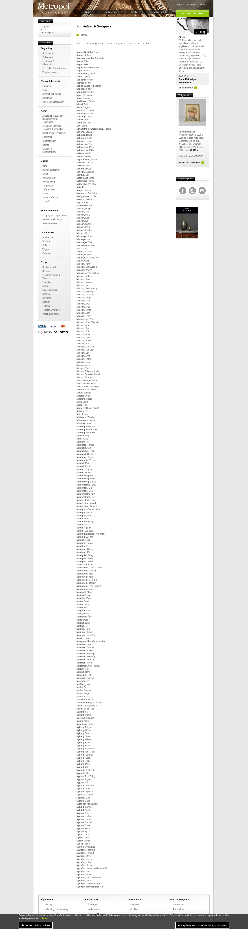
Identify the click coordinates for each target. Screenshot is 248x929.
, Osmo (83, 715)
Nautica (46, 294)
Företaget (92, 904)
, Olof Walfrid (86, 267)
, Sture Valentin (87, 322)
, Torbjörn (85, 417)
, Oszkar (83, 70)
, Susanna (84, 794)
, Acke (84, 577)
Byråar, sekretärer (51, 170)
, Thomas (86, 460)
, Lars (83, 610)
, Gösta (84, 399)
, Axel (83, 304)
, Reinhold (85, 678)
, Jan (83, 83)
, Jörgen (84, 297)
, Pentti (84, 116)
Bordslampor (48, 53)
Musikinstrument (50, 290)
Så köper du (111, 12)
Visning (48, 904)
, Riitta (85, 150)
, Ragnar (84, 727)
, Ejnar (85, 178)
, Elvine (84, 592)
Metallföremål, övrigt (52, 219)
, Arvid (83, 356)
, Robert (83, 55)
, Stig (82, 435)
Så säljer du (135, 12)
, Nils (86, 377)
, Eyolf (87, 67)
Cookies (134, 909)
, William (84, 537)
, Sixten (84, 865)
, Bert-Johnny (86, 288)
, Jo (83, 239)
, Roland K (85, 276)
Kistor (45, 174)
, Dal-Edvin (85, 432)
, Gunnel (84, 822)
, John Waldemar (89, 877)
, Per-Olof (85, 350)
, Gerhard (86, 580)
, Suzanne (85, 172)
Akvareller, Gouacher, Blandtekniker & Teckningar (52, 119)
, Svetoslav (89, 702)
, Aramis (82, 202)
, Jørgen (83, 107)
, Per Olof (86, 184)
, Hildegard (85, 426)
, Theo (84, 242)
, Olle (83, 448)
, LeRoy (84, 141)
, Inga (83, 595)
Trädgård (46, 201)
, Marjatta (85, 718)
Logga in (202, 4)
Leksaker (46, 282)
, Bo (81, 687)
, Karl (83, 552)
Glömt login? (47, 32)
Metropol (54, 8)
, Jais (82, 211)
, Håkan (83, 739)
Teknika (46, 306)
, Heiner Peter (87, 429)
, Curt (90, 887)
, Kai (82, 221)
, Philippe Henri (86, 705)
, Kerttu (85, 724)
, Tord (82, 782)
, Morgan (84, 632)
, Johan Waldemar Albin (92, 868)
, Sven (84, 561)
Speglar (46, 302)
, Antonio (83, 98)
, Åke (84, 616)
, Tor (82, 626)
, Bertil (82, 601)
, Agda (90, 58)
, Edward (86, 101)
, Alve (85, 494)
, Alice (82, 524)
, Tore (83, 368)
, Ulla (84, 488)
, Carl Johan (87, 193)
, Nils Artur (85, 319)
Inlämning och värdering (56, 909)
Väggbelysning (49, 72)
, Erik (82, 331)
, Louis (82, 402)
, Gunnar (84, 162)
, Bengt (86, 478)
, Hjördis (83, 527)
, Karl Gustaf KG (87, 257)
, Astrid (86, 503)
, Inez (83, 285)
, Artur (83, 334)
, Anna (84, 512)
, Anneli (88, 374)
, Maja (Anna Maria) (90, 641)
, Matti (82, 721)
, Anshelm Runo (88, 273)
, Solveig (85, 653)
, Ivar (83, 122)
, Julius (82, 439)
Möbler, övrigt (48, 181)
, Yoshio (85, 80)
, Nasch (88, 52)
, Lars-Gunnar (88, 586)
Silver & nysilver (50, 223)
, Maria (86, 159)
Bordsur (46, 241)
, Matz (83, 463)
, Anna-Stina (86, 389)
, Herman (83, 190)
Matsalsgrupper (49, 178)
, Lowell (83, 168)
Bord (44, 166)
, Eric (82, 343)
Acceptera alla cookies (35, 925)
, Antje (83, 307)
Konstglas (47, 98)
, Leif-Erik (85, 770)
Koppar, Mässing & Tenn (54, 215)
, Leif (82, 218)
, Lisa (81, 187)
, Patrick (84, 113)
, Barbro (84, 328)
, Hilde (83, 761)
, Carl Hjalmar (88, 666)
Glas (44, 90)
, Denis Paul (85, 709)
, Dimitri (83, 76)
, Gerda (84, 543)
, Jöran (83, 736)
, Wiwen (84, 270)
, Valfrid (83, 153)
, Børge (83, 840)
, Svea (83, 825)
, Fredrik (84, 230)
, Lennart (84, 294)
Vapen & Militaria (50, 314)
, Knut (83, 629)
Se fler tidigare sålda (189, 162)
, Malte (85, 748)
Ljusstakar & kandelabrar (54, 68)
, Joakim (85, 650)
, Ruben (83, 254)
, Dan (82, 767)
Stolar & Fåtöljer (50, 197)
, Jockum (86, 583)
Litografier (47, 137)
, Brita (82, 61)
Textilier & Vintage (51, 310)
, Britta (84, 138)
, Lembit (85, 420)
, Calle (83, 801)
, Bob (85, 245)
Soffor (45, 193)
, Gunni (83, 472)
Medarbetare (94, 909)
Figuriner (46, 86)
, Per (84, 205)
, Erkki (83, 798)
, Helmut (84, 199)
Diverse (46, 271)
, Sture (83, 340)
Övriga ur (46, 253)
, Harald (83, 638)
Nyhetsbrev (178, 904)
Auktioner (86, 12)
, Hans (83, 672)
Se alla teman (186, 87)
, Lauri (81, 248)
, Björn (81, 126)
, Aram (84, 663)
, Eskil (83, 466)
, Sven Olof (85, 635)
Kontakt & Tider (160, 12)
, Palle (83, 215)
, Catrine (85, 110)
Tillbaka (83, 35)
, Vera (83, 264)
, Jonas (85, 181)
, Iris (85, 564)
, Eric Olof (85, 346)
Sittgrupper (47, 185)
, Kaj (82, 233)
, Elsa (83, 362)
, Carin (82, 261)
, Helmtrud (85, 850)
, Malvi (84, 558)
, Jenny (84, 859)
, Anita (87, 371)
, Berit (82, 104)
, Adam (84, 236)
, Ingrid (87, 386)
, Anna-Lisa (85, 847)
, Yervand (86, 73)
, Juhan (84, 423)
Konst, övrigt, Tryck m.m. (54, 133)
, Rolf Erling (85, 776)
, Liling (83, 862)
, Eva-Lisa (84, 531)
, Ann (88, 883)
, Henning (85, 291)
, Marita (82, 613)
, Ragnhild (87, 506)
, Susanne (85, 785)
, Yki (82, 712)
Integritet (134, 904)
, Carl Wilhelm (88, 509)
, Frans (83, 745)
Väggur (45, 249)
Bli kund (191, 4)
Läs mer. (45, 918)
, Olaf (83, 540)
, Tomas (88, 86)
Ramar (45, 145)
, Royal (84, 135)
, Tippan (84, 469)
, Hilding (83, 816)
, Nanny (84, 282)
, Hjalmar (85, 549)
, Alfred (84, 880)
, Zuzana (85, 699)
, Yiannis (85, 92)
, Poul (83, 227)
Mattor (45, 286)
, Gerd (86, 500)
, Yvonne (83, 392)
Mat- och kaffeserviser (53, 102)
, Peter (82, 64)
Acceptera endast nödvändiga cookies (202, 925)
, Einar (83, 165)
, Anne (83, 300)
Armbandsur (48, 237)
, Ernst (85, 144)
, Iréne (82, 518)
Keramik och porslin (51, 94)
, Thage (85, 521)
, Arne (83, 325)
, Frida (83, 834)
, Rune (83, 279)
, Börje (86, 380)
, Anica (83, 828)
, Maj (81, 607)
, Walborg (85, 656)
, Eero (85, 147)
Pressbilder (178, 909)
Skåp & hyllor (48, 189)
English (180, 4)
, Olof (84, 89)
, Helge (83, 208)
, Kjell (83, 337)
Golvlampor (47, 57)
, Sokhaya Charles (88, 408)
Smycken (46, 298)
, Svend (83, 224)
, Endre (83, 156)
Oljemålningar (49, 141)
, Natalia (93, 129)
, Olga (83, 758)
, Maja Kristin (87, 804)
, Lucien (86, 196)
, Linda (82, 604)
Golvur (45, 245)
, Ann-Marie (91, 534)
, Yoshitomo (84, 95)
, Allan (83, 313)
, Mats (82, 620)
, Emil (82, 119)
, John (83, 871)
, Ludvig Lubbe (89, 567)
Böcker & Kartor (50, 267)
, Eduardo (85, 132)
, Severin (84, 251)
